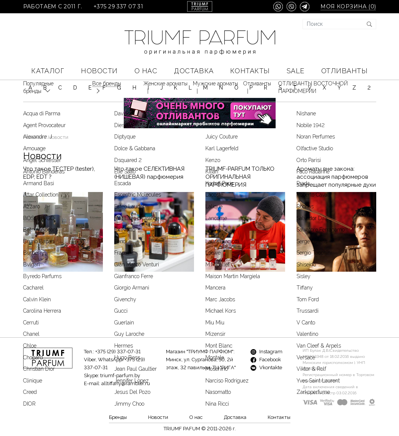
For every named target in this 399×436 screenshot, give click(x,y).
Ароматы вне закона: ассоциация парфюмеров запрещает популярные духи (336, 154)
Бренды (118, 417)
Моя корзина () (348, 6)
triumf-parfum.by (120, 375)
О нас (146, 71)
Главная (33, 115)
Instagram (266, 351)
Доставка (193, 71)
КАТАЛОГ (47, 71)
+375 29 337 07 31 (118, 6)
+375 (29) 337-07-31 (117, 351)
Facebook (266, 359)
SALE (295, 71)
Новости (99, 71)
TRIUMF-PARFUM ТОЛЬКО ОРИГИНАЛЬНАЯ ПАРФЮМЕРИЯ (239, 154)
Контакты (250, 71)
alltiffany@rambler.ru (125, 383)
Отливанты (344, 71)
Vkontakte (266, 367)
